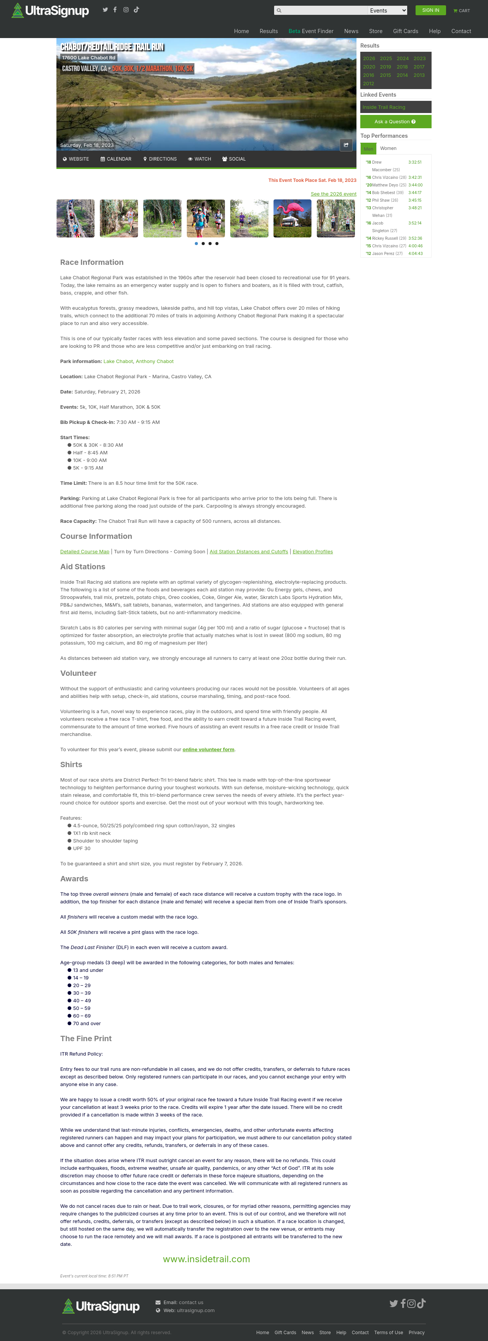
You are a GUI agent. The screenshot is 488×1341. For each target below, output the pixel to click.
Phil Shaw (381, 200)
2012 (368, 83)
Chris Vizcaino (385, 177)
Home (241, 31)
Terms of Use (388, 1332)
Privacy (417, 1332)
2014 (402, 75)
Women (388, 148)
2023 (420, 58)
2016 (368, 75)
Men (368, 149)
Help (435, 31)
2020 (369, 67)
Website (75, 159)
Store (375, 31)
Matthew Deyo (385, 185)
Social (234, 159)
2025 (386, 58)
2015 (385, 75)
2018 (402, 67)
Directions (159, 159)
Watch (199, 159)
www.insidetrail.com (206, 1259)
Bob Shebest (383, 192)
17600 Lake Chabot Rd (89, 57)
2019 (385, 67)
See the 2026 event (333, 194)
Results (269, 31)
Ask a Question (394, 121)
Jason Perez (383, 253)
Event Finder (311, 31)
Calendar (116, 159)
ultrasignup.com (196, 1310)
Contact (461, 31)
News (351, 31)
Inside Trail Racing (384, 107)
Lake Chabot (118, 361)
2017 (419, 67)
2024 (402, 58)
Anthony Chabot (154, 361)
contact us (191, 1302)
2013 (419, 75)
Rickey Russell (385, 238)
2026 (369, 58)
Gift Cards (405, 31)
